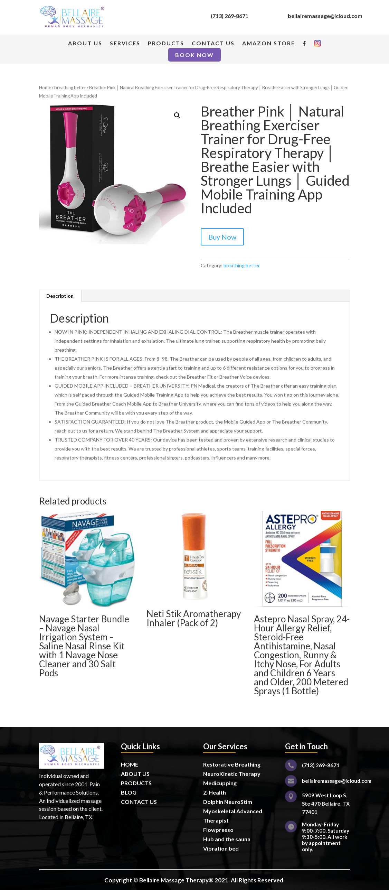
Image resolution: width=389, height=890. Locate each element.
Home (45, 87)
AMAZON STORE (268, 43)
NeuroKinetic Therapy (231, 773)
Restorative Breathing (231, 764)
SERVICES (125, 43)
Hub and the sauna (226, 839)
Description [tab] (60, 296)
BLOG (128, 792)
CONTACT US (213, 43)
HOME (129, 764)
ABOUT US (85, 43)
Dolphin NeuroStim (227, 801)
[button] (177, 115)
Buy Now (222, 237)
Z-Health (214, 792)
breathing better (70, 87)
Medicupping (220, 783)
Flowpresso (219, 829)
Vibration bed (221, 848)
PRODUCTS (166, 43)
